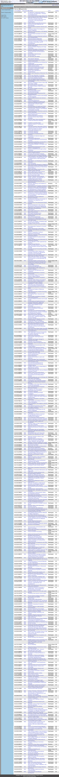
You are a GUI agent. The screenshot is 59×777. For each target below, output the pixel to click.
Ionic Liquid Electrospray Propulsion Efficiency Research (36, 387)
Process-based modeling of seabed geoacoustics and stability (36, 596)
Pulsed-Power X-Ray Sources (35, 599)
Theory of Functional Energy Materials (36, 726)
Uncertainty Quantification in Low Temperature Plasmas (35, 754)
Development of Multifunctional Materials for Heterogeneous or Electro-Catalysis (37, 189)
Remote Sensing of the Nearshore (36, 637)
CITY (49, 10)
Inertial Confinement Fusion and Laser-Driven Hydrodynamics (37, 354)
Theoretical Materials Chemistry (35, 718)
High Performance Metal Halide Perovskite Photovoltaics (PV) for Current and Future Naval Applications (37, 329)
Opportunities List (6, 8)
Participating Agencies (6, 4)
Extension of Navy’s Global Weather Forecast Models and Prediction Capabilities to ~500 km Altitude (36, 282)
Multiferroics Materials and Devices (36, 474)
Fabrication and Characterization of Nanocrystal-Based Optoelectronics (36, 285)
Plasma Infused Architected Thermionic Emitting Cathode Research (37, 578)
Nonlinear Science (32, 506)
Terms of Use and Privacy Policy (29, 776)
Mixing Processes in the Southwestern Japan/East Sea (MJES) (36, 461)
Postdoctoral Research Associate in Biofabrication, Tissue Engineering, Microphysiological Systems (36, 588)
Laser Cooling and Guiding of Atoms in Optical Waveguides (37, 401)
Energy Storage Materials (34, 244)
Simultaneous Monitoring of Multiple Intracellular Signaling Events (36, 657)
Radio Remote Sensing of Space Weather (37, 618)
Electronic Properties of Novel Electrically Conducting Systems (37, 235)
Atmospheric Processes (33, 69)
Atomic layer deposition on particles (36, 75)
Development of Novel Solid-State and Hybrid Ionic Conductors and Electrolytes (37, 191)
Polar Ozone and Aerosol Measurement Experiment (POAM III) (37, 586)
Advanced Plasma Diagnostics (35, 38)
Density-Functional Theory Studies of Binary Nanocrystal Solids (36, 174)
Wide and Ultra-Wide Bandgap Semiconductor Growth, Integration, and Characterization (37, 764)
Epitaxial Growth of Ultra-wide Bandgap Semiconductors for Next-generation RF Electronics (37, 258)
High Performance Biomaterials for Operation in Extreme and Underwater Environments (36, 326)
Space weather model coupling (35, 673)
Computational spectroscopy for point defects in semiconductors (36, 147)
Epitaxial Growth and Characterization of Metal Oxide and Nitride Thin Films (37, 255)
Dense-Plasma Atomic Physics (35, 172)
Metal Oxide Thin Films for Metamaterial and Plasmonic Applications (37, 446)
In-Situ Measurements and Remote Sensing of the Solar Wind (36, 351)
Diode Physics (31, 209)
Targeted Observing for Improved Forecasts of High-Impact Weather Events (37, 713)
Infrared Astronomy (32, 355)
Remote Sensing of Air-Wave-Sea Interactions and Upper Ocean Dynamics (37, 627)
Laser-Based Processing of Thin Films (36, 405)
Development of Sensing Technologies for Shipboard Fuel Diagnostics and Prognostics (37, 200)
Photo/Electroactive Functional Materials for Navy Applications (37, 562)
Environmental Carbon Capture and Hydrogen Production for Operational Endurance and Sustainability (36, 252)
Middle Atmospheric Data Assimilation (36, 456)
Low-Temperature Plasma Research (36, 417)
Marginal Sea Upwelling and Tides (36, 434)
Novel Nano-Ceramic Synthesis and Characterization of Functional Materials (37, 515)
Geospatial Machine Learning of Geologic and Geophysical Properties (37, 312)
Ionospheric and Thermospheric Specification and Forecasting (35, 389)
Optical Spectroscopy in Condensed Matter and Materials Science (36, 547)
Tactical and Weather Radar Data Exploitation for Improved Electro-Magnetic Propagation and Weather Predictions (37, 710)
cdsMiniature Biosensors (33, 100)
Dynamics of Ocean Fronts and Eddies (37, 223)
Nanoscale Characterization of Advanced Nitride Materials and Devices (37, 495)
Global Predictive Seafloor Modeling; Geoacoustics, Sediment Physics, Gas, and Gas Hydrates (37, 316)
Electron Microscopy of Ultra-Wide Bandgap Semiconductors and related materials (36, 230)
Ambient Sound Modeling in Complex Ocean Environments (36, 60)
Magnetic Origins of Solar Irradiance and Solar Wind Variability (37, 424)
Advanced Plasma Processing (35, 39)
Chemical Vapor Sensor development (36, 119)
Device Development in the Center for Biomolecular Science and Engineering (37, 205)
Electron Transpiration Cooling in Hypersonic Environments (35, 233)
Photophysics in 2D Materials (34, 568)
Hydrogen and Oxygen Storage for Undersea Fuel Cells (36, 340)
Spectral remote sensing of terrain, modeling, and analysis (36, 676)
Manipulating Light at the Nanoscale (36, 433)
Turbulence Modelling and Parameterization (34, 749)
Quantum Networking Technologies (36, 608)
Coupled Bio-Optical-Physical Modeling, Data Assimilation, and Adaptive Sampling (37, 155)
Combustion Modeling (33, 132)
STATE (57, 10)
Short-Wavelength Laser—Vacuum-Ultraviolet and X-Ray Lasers (36, 650)
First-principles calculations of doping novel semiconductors (36, 297)
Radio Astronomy (32, 617)
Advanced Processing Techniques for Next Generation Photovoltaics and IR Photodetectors (37, 42)
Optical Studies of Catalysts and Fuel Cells (38, 549)
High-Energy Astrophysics (34, 335)
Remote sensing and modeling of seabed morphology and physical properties (37, 625)
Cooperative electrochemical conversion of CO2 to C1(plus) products (37, 152)
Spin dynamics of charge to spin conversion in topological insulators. (36, 681)
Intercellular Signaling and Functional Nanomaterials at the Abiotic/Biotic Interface (36, 375)
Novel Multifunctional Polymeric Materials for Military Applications (37, 513)
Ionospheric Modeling (33, 391)
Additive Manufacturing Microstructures (37, 23)
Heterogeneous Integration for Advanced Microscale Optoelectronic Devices (37, 323)
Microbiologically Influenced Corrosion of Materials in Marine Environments (37, 452)
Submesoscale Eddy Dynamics (35, 688)
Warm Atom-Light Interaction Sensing (36, 762)
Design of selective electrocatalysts (36, 176)
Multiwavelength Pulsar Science (35, 485)
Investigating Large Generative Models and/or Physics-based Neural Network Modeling (37, 382)
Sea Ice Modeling (32, 644)
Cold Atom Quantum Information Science (37, 126)
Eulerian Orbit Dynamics (33, 265)
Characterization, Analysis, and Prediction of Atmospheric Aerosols (37, 109)
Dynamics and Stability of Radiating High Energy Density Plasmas (37, 222)
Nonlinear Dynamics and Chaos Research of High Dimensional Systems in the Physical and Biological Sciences (37, 500)
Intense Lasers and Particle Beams (36, 372)
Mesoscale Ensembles (33, 444)
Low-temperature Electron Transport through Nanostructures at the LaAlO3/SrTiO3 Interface (36, 415)
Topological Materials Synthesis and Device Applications (36, 735)
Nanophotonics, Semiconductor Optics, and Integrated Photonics (37, 493)
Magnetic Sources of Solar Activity (36, 425)
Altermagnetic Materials (33, 58)
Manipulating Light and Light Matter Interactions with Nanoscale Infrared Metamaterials (36, 430)
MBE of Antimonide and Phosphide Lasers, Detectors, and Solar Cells (36, 441)
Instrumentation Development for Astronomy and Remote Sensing (35, 363)
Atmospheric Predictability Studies (36, 68)
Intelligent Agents (32, 365)
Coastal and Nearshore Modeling (35, 120)
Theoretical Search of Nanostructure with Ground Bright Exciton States (37, 720)
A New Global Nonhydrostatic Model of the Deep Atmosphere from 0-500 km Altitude (37, 16)
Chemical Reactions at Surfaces (35, 115)
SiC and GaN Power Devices (34, 651)
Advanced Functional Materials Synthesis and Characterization (37, 37)
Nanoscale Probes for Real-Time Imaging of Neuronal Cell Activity (37, 498)
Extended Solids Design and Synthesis (37, 279)
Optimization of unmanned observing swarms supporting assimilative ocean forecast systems (36, 552)
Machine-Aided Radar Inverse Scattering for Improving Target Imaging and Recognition (37, 421)
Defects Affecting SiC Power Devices (36, 171)
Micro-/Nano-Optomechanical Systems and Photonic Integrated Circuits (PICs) (37, 450)
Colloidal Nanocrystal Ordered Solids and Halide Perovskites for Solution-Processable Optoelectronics (37, 129)
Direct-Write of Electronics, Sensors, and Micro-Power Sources (37, 211)
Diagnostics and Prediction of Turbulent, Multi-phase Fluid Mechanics (37, 208)
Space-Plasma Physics (33, 674)
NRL (2, 6)
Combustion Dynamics (33, 131)
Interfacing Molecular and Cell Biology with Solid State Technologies (37, 378)
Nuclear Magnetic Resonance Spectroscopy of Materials (35, 521)
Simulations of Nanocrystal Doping (36, 655)
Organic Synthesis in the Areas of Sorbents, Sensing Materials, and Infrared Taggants (37, 559)
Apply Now (3, 15)
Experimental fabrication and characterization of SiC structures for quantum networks (36, 268)
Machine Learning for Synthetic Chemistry (37, 418)
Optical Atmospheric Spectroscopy (36, 538)
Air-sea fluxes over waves (34, 56)
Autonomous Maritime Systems (35, 77)
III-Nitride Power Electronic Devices (36, 347)
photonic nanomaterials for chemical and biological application (37, 564)
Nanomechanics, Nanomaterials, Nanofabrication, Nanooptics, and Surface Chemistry (37, 490)
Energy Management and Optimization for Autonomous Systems (37, 240)
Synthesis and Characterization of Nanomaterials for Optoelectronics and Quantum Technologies (37, 693)
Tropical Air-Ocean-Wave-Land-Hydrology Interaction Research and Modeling (37, 745)
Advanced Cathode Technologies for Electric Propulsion (36, 29)
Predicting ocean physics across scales (37, 593)
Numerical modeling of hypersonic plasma (37, 523)
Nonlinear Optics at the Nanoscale (36, 505)
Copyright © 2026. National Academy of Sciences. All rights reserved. (29, 775)
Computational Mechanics (34, 138)
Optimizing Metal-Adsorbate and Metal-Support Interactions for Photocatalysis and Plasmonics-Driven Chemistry (37, 555)
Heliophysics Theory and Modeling (36, 321)
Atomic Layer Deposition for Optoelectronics (34, 71)
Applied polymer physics (33, 65)
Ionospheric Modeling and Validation (36, 395)
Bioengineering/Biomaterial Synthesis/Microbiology (34, 91)
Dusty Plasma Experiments (34, 216)
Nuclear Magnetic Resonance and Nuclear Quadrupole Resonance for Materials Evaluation (37, 518)
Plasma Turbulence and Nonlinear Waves (37, 580)
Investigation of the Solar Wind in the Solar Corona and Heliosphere (38, 385)
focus (57, 5)
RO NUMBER (17, 10)
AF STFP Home (5, 18)
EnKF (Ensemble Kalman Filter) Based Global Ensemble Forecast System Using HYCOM (37, 246)
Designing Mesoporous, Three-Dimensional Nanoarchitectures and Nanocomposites (36, 181)
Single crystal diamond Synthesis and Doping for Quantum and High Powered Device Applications (37, 660)
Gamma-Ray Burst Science (34, 307)
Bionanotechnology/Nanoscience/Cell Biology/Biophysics (36, 94)
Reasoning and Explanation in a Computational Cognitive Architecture (36, 620)
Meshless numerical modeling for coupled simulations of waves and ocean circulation (38, 443)
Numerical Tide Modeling (33, 524)
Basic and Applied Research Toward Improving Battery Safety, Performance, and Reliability (37, 80)
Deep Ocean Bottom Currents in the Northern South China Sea (36, 170)
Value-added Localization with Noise (36, 758)
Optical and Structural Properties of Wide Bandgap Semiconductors (37, 534)
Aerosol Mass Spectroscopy (34, 54)
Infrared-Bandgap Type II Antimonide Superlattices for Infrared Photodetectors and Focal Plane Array (37, 360)
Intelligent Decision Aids (33, 368)
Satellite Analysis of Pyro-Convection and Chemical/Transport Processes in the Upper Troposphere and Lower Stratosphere (37, 641)
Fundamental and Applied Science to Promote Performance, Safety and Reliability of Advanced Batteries (36, 302)
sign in (53, 5)
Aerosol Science (31, 55)
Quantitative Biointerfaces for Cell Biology (37, 600)
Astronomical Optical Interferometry (36, 67)
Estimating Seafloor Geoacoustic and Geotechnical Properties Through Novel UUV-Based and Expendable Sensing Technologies (37, 262)
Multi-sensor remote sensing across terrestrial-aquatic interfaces (36, 473)
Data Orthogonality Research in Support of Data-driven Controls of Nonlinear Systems (38, 165)
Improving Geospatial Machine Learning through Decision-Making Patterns (37, 349)
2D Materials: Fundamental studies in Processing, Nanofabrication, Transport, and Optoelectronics (37, 13)
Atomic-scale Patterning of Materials (36, 76)
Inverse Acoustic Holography (34, 379)
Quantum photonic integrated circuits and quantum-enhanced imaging (37, 610)
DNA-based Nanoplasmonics (34, 213)
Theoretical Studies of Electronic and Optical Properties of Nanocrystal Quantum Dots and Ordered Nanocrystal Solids (37, 723)
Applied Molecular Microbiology (35, 64)
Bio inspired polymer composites (35, 84)
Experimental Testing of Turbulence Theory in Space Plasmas (36, 275)
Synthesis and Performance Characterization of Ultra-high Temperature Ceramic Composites (38, 697)
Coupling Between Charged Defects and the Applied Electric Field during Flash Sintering (37, 158)
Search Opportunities (6, 9)
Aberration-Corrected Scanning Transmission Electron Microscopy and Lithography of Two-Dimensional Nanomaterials (37, 20)
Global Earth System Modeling (35, 314)
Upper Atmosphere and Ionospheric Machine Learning (36, 757)
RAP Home (3, 16)
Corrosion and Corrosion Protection (36, 153)
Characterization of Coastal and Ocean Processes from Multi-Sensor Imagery (37, 107)
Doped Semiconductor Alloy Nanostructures (34, 215)
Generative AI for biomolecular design (36, 310)
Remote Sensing (32, 623)
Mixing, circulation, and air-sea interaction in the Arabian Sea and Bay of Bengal (37, 463)
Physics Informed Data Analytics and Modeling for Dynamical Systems (36, 572)
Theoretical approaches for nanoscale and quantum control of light (37, 716)
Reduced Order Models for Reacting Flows (38, 621)
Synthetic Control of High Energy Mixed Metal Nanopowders (37, 704)
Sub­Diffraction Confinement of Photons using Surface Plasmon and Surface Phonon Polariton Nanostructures (37, 686)
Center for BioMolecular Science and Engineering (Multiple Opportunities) (36, 102)
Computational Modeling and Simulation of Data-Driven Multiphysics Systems (37, 142)
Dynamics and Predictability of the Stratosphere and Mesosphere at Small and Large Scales (37, 219)
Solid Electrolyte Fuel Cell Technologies (37, 664)
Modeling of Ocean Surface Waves (36, 465)
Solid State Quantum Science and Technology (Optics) (36, 669)
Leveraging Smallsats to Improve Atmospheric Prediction (35, 407)
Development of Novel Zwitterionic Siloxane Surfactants (36, 197)
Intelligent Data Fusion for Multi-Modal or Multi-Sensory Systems (37, 367)
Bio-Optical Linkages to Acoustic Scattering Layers (35, 89)
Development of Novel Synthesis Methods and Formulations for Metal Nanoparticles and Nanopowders (37, 194)
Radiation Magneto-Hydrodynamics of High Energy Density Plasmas (36, 615)
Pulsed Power (31, 598)
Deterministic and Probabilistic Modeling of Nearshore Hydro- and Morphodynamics (37, 186)
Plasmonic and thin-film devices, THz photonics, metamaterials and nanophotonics (36, 582)
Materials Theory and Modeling (35, 438)
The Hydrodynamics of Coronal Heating (37, 714)
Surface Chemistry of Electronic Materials (37, 690)
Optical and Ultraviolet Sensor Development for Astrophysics (35, 537)
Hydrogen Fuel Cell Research (35, 341)
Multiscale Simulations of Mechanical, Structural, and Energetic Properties (36, 483)
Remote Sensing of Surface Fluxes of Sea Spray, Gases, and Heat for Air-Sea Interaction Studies (37, 632)
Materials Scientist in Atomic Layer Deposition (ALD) (36, 437)
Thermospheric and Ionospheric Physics (37, 727)
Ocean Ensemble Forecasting (35, 531)
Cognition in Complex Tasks (34, 122)
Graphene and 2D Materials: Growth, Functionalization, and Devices (36, 319)
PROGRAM (25, 10)
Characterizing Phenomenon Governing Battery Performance (37, 114)
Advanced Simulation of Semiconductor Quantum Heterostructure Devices (37, 50)
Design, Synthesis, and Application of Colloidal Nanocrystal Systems (36, 178)
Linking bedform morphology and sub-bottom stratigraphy (36, 410)
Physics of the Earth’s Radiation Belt (36, 576)
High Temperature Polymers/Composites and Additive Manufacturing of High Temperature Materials (37, 333)
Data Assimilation (32, 163)
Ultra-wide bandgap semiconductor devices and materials (36, 752)
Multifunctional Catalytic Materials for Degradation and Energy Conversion (36, 476)
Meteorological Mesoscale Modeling (36, 448)
